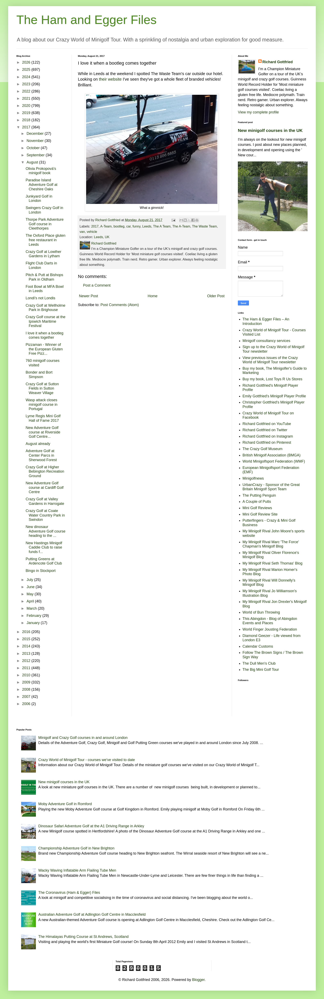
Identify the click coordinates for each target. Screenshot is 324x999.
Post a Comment (97, 285)
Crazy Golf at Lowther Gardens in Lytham (43, 254)
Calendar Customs (258, 646)
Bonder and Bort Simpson (39, 374)
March (32, 608)
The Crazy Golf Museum (263, 449)
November (35, 141)
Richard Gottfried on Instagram (268, 436)
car (128, 226)
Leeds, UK (102, 237)
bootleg (119, 226)
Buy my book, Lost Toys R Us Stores (272, 379)
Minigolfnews (253, 478)
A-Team (106, 226)
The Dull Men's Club (259, 663)
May (30, 594)
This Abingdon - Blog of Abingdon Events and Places (270, 621)
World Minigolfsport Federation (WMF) (274, 461)
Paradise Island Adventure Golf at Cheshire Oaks (41, 184)
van (82, 231)
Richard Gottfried (277, 62)
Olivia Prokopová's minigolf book (41, 171)
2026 (26, 62)
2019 (26, 113)
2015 (26, 639)
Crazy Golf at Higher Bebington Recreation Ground (45, 471)
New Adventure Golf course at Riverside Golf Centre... (43, 432)
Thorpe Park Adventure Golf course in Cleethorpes (45, 223)
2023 (26, 84)
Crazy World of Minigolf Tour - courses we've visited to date (86, 760)
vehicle (92, 231)
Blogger (198, 980)
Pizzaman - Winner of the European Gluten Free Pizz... (44, 349)
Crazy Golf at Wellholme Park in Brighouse (45, 307)
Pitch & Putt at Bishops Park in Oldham (44, 277)
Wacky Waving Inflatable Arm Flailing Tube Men (77, 870)
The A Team (162, 226)
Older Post (216, 296)
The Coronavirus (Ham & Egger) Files (69, 892)
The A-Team (181, 226)
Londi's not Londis (40, 298)
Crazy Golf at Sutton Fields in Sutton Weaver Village (42, 388)
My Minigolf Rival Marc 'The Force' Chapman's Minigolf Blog (271, 544)
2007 (26, 697)
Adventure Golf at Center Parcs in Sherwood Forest (41, 455)
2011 (26, 668)
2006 (26, 704)
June (30, 587)
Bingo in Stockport (41, 571)
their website (110, 79)
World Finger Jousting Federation (270, 629)
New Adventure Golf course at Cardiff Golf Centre (45, 487)
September (36, 155)
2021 (26, 98)
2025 (26, 69)
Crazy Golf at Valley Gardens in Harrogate (45, 501)
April (30, 601)
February (34, 616)
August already (38, 444)
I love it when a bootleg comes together (44, 335)
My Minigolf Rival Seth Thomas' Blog (272, 563)
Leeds (146, 226)
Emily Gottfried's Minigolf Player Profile (274, 396)
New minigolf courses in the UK (270, 130)
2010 (26, 675)
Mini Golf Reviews (257, 508)
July (30, 580)
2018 (26, 120)
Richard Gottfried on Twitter (265, 430)
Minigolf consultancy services (266, 341)
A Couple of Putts (257, 502)
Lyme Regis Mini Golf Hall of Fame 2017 (43, 418)
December (35, 133)
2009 (26, 682)
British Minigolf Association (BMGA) (272, 455)
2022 (26, 91)
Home (152, 296)
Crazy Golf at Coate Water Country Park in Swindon (45, 515)
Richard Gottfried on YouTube (267, 424)
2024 (26, 77)
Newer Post (88, 296)
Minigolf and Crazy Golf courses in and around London (83, 738)
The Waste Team (204, 226)
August (32, 162)
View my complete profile (258, 112)
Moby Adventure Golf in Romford (65, 804)
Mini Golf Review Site (260, 514)
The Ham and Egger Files (86, 20)
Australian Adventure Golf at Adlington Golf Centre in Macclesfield (92, 914)
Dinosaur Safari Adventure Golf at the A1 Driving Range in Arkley (91, 826)
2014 (26, 646)
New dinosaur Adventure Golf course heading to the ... (45, 531)
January (33, 623)
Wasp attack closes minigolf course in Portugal (41, 404)
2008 (26, 689)
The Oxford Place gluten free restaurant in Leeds (45, 239)
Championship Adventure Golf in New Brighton (76, 848)
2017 (95, 226)
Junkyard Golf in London (39, 198)
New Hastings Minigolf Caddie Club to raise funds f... (44, 547)
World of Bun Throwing (261, 612)
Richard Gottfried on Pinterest (267, 442)
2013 (26, 654)
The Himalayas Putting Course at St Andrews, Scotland (83, 937)
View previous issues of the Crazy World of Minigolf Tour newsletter (270, 360)
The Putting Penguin (259, 495)
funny (136, 226)
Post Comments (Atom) (119, 305)
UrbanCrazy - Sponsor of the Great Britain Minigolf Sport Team (271, 487)
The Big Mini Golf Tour (261, 670)
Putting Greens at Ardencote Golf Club (44, 561)
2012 (26, 661)
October (33, 148)
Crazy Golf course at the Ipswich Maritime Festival (45, 321)
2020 (26, 106)
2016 (26, 632)
